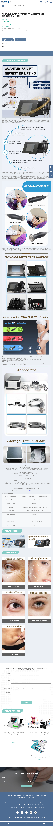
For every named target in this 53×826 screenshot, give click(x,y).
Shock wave (44, 796)
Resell (20, 688)
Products (18, 5)
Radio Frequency (25, 5)
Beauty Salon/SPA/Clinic (35, 688)
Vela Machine (21, 798)
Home (13, 5)
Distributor (14, 688)
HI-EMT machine (31, 798)
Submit (26, 786)
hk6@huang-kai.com (35, 491)
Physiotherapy (17, 796)
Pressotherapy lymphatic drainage (31, 796)
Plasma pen (9, 796)
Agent (26, 688)
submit (26, 702)
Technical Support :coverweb (26, 819)
